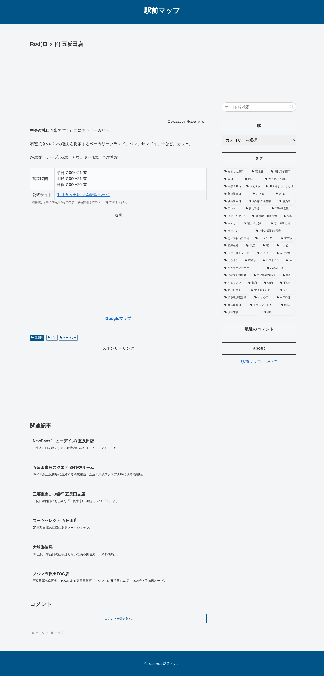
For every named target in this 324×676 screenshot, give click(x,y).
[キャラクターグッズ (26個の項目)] (243, 268)
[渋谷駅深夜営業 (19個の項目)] (237, 297)
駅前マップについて (259, 361)
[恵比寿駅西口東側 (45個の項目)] (237, 238)
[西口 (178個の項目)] (252, 179)
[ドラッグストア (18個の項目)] (263, 305)
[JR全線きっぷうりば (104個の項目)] (280, 186)
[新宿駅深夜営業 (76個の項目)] (261, 201)
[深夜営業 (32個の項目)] (285, 253)
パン (52, 337)
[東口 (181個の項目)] (232, 179)
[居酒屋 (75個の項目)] (286, 201)
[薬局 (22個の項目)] (253, 283)
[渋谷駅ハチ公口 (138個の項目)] (279, 179)
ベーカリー (68, 337)
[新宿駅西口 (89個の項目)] (234, 201)
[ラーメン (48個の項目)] (237, 231)
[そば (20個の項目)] (287, 290)
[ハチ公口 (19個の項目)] (263, 297)
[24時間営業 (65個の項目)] (283, 208)
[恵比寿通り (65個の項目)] (256, 208)
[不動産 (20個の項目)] (287, 283)
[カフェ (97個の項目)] (262, 194)
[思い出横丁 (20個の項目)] (235, 290)
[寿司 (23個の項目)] (288, 275)
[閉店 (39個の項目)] (252, 245)
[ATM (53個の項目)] (289, 216)
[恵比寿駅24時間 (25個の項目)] (266, 275)
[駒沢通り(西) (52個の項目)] (255, 223)
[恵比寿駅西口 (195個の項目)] (282, 171)
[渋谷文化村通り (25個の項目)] (236, 275)
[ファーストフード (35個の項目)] (238, 253)
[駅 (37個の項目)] (267, 245)
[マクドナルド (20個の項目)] (263, 290)
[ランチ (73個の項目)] (232, 208)
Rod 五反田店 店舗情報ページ (83, 195)
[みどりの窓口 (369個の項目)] (235, 171)
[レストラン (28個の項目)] (272, 260)
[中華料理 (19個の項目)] (285, 297)
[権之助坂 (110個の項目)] (253, 186)
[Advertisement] (118, 82)
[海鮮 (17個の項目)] (287, 305)
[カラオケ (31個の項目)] (232, 260)
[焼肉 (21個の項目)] (269, 283)
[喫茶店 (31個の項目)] (251, 260)
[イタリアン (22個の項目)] (233, 283)
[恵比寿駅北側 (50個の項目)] (282, 223)
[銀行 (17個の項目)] (279, 312)
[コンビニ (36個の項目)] (285, 245)
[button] (292, 106)
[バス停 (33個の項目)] (264, 253)
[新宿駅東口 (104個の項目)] (236, 194)
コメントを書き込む (118, 618)
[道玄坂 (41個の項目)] (287, 238)
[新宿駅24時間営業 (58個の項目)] (266, 216)
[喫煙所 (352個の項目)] (259, 171)
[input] (259, 107)
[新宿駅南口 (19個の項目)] (234, 305)
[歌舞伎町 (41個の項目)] (232, 245)
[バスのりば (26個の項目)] (280, 268)
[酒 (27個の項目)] (290, 260)
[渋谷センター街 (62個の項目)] (236, 216)
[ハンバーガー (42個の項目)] (265, 238)
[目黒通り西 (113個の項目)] (232, 186)
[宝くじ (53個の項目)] (231, 223)
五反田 (37, 337)
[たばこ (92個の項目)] (285, 194)
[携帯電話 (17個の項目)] (241, 312)
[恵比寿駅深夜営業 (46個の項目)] (275, 231)
